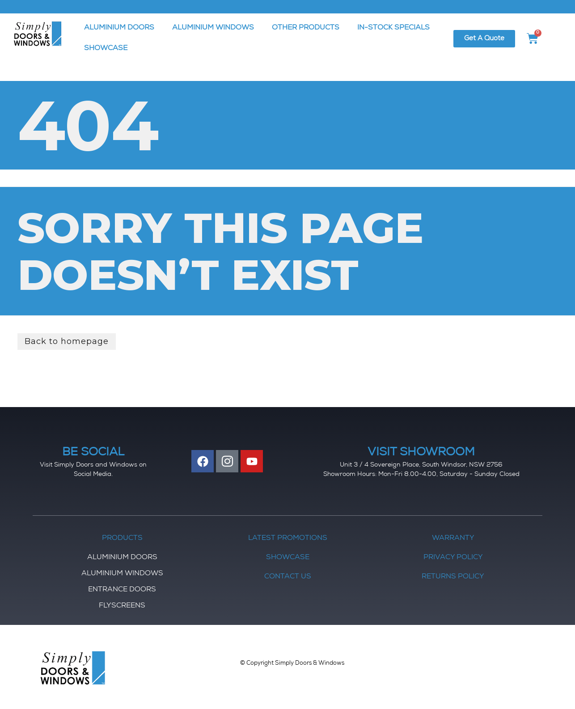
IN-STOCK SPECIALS (393, 28)
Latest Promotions (287, 538)
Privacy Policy (453, 557)
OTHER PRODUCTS (305, 28)
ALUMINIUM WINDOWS (213, 28)
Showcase (287, 557)
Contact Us (287, 577)
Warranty (453, 538)
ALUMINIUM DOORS (119, 28)
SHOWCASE (105, 48)
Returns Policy (453, 577)
